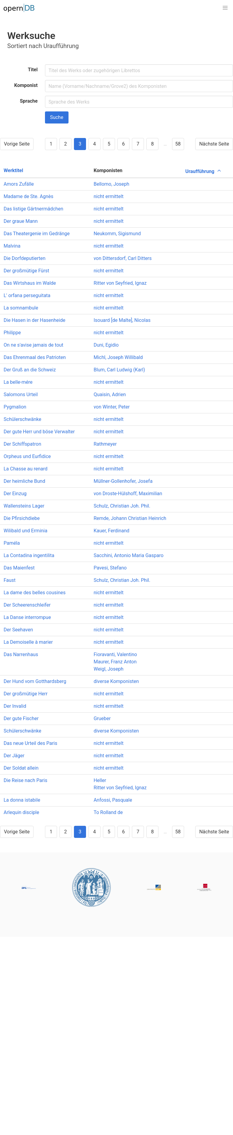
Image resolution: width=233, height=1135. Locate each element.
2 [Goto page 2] (65, 144)
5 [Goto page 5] (108, 144)
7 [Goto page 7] (137, 144)
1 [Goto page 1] (50, 144)
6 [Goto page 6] (123, 144)
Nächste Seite (214, 144)
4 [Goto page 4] (94, 144)
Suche (56, 117)
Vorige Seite (17, 144)
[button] (225, 8)
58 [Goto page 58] (178, 144)
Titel (32, 69)
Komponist (26, 85)
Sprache (29, 101)
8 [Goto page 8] (152, 144)
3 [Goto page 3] (79, 144)
